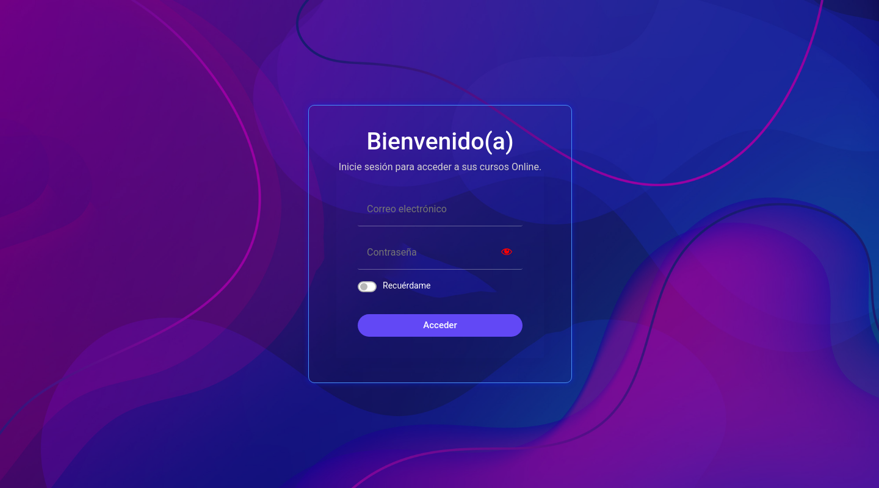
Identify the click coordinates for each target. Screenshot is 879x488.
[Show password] (507, 253)
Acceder (440, 325)
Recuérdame (406, 285)
